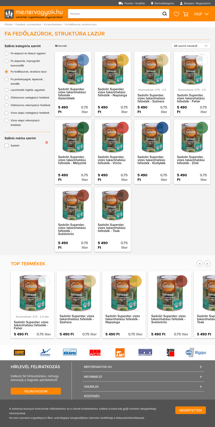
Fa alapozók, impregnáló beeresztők (25, 63)
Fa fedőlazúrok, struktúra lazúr (29, 71)
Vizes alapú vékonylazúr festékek (25, 122)
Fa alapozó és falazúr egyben (28, 53)
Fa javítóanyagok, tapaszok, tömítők (27, 81)
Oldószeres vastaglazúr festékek (30, 97)
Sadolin (15, 145)
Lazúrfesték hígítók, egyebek (28, 90)
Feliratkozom (35, 391)
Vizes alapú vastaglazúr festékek (30, 113)
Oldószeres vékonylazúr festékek (30, 105)
